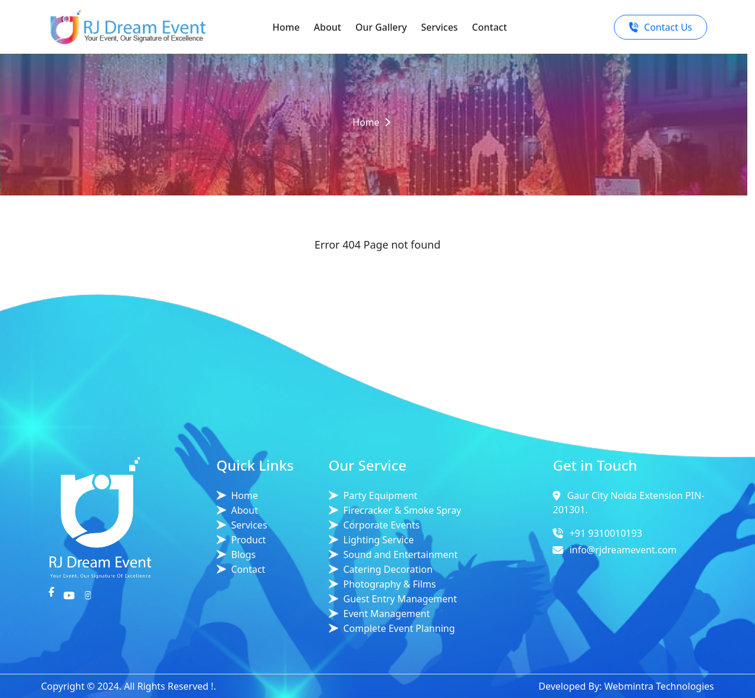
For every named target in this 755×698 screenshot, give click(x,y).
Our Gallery (381, 27)
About (327, 27)
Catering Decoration (388, 569)
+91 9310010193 (606, 533)
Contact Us (660, 27)
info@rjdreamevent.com (623, 549)
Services (439, 27)
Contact (489, 27)
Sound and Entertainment (401, 554)
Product (248, 539)
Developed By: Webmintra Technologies (626, 686)
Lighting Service (379, 539)
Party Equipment (381, 495)
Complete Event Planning (399, 628)
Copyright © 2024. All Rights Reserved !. (128, 686)
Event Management (387, 613)
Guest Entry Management (400, 598)
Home (286, 27)
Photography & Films (390, 584)
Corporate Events (382, 524)
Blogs (243, 554)
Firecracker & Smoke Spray (403, 510)
